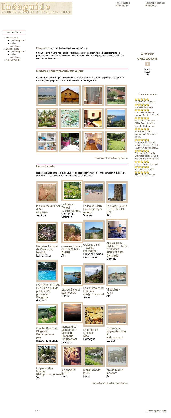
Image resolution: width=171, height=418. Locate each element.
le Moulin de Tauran (144, 107)
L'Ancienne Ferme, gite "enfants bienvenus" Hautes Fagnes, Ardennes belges (147, 145)
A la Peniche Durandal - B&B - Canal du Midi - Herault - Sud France (145, 123)
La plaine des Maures (44, 370)
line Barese (90, 250)
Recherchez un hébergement (123, 4)
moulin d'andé (91, 369)
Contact (163, 411)
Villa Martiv (113, 289)
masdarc (111, 373)
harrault (41, 252)
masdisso (42, 212)
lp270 (64, 373)
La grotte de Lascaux (90, 331)
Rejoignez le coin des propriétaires (155, 4)
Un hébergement (17, 40)
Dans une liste (12, 49)
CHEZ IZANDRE (147, 58)
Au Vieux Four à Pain (144, 169)
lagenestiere (69, 292)
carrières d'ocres (71, 246)
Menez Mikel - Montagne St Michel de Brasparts (70, 331)
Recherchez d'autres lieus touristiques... (110, 383)
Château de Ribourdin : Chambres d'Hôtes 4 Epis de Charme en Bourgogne (146, 156)
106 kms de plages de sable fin (116, 331)
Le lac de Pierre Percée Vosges (93, 208)
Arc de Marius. (115, 369)
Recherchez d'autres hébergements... (111, 158)
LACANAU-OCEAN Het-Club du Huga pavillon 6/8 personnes (48, 289)
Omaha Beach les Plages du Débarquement (47, 331)
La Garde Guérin (116, 206)
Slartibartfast (69, 339)
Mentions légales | (153, 411)
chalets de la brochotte (145, 175)
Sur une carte (12, 38)
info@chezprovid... (94, 294)
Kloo (86, 336)
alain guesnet (114, 337)
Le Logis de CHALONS (145, 102)
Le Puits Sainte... (71, 210)
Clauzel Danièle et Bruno (146, 164)
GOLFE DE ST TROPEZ (92, 246)
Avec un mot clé (13, 60)
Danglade (112, 255)
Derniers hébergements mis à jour (59, 71)
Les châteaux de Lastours (93, 290)
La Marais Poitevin (67, 206)
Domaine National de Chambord (47, 248)
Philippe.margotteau (48, 374)
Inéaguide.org (42, 48)
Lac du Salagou (71, 289)
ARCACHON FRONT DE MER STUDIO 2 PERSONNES (116, 248)
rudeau (87, 212)
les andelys (68, 369)
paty (38, 337)
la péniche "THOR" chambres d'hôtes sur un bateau (146, 134)
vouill (109, 292)
